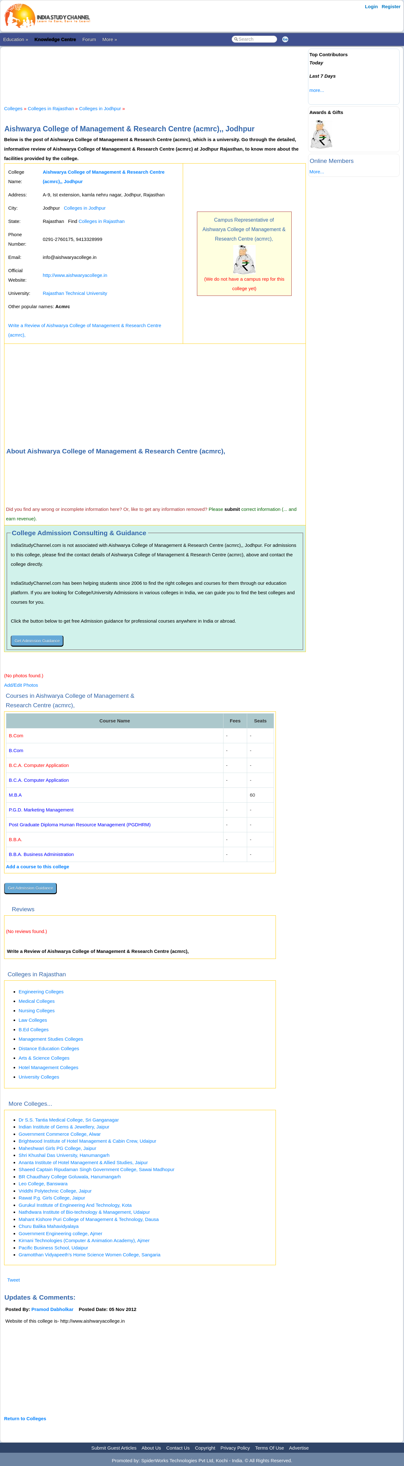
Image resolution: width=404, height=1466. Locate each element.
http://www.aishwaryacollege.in (75, 275)
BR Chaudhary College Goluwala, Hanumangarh (70, 1176)
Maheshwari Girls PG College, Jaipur (57, 1148)
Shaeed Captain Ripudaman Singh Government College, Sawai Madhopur (97, 1169)
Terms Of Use (269, 1448)
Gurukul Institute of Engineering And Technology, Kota (75, 1205)
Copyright (205, 1448)
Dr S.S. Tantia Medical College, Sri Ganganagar (69, 1119)
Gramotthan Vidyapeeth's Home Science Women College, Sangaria (89, 1254)
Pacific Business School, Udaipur (53, 1247)
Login (371, 6)
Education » (15, 39)
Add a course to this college (37, 866)
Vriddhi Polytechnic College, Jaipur (55, 1191)
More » (109, 39)
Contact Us (178, 1448)
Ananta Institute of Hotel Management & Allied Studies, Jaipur (83, 1162)
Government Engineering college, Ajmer (60, 1233)
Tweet (13, 1280)
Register (391, 6)
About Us (151, 1448)
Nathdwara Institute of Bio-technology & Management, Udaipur (84, 1212)
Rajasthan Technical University (75, 293)
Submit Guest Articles (113, 1448)
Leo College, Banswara (43, 1183)
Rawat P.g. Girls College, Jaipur (52, 1197)
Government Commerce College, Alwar (60, 1134)
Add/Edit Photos (21, 685)
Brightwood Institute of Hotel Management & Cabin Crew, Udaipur (87, 1141)
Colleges (13, 108)
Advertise (299, 1448)
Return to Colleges (25, 1418)
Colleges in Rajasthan (51, 108)
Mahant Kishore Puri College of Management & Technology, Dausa (89, 1219)
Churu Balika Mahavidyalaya (49, 1226)
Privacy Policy (235, 1448)
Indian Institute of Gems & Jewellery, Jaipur (64, 1126)
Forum (89, 39)
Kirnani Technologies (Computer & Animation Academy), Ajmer (84, 1240)
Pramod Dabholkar (53, 1309)
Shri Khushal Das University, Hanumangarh (64, 1155)
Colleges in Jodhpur (100, 108)
